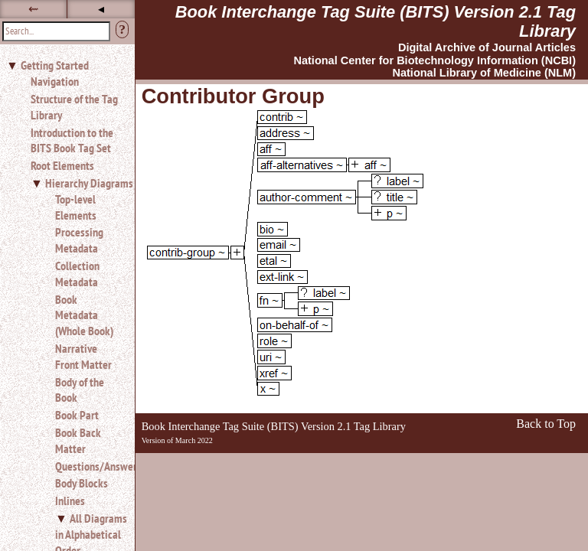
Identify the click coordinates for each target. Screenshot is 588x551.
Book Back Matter (78, 440)
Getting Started (55, 65)
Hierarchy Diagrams (89, 183)
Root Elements (62, 165)
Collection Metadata (77, 273)
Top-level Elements (75, 207)
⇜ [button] (33, 8)
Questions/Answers (88, 466)
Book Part (77, 414)
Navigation (55, 81)
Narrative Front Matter (83, 356)
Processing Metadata (79, 240)
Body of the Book (79, 390)
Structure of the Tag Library (74, 106)
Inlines (70, 500)
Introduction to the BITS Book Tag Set (72, 140)
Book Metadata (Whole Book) (84, 315)
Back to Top (546, 423)
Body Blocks (81, 483)
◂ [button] (101, 8)
